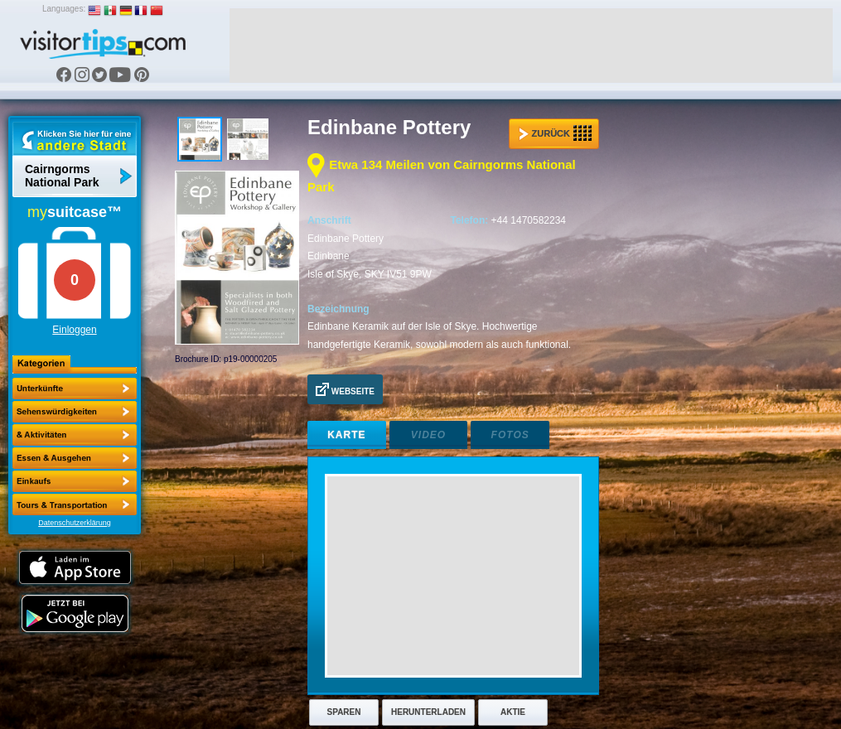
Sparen (344, 712)
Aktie (512, 712)
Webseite (345, 389)
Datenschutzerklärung (74, 523)
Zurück (555, 133)
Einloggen (74, 330)
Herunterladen (428, 712)
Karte (346, 435)
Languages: (63, 8)
